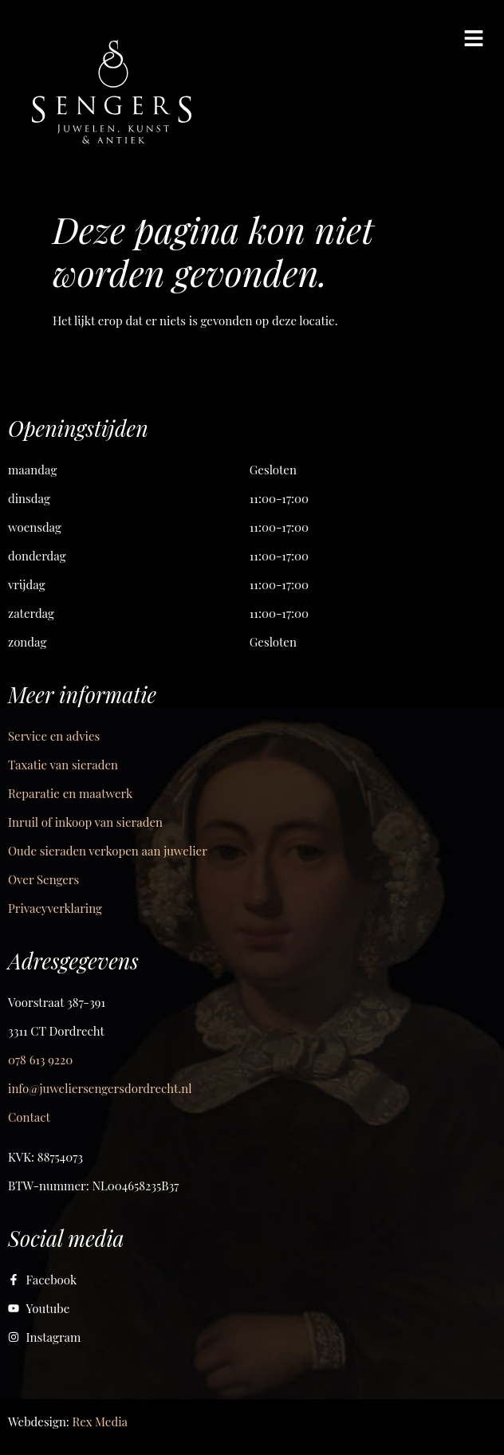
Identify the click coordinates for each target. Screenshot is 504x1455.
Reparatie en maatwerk (70, 793)
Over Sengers (43, 879)
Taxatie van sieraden (63, 765)
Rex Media (100, 1421)
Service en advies (54, 736)
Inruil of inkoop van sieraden (85, 822)
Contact (29, 1117)
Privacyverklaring (55, 908)
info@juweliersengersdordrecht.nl (99, 1088)
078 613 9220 (40, 1060)
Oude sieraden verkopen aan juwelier (107, 851)
